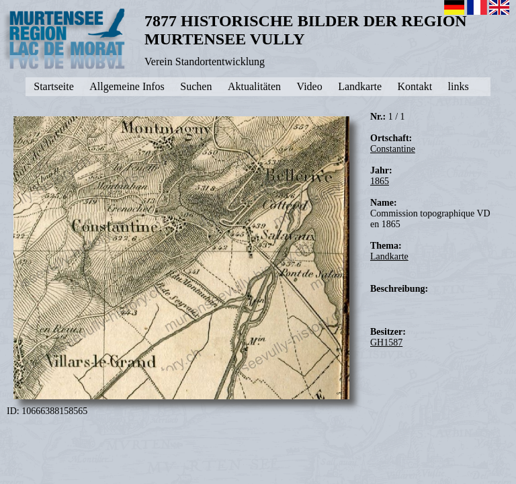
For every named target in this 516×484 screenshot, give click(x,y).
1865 (379, 181)
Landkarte (389, 256)
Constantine (392, 149)
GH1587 (386, 342)
